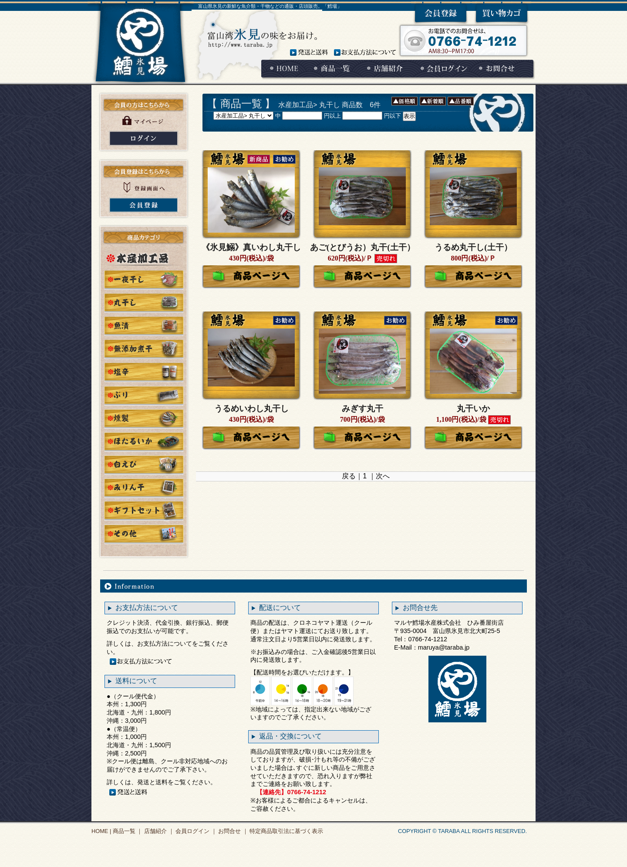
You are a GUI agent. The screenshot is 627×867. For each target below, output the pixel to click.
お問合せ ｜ (232, 831)
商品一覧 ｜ (126, 831)
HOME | (101, 831)
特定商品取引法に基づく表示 (286, 831)
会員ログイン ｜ (195, 831)
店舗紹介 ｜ (158, 831)
